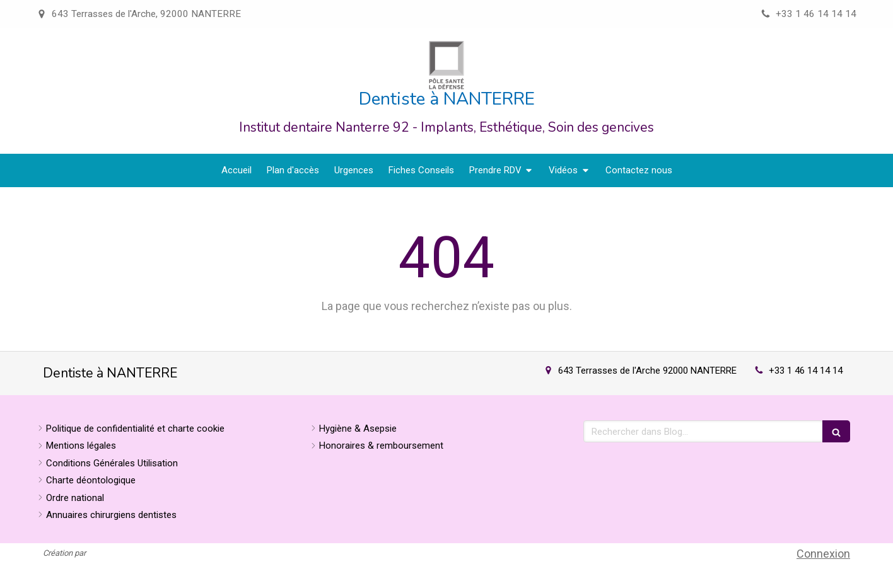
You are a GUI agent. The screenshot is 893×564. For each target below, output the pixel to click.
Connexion (823, 553)
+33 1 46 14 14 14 (806, 370)
